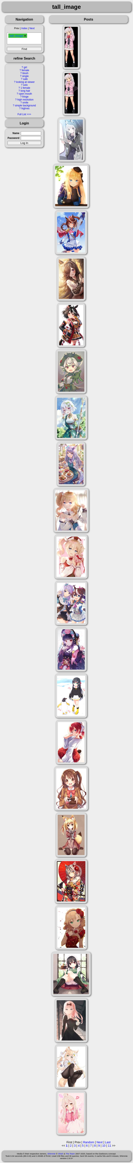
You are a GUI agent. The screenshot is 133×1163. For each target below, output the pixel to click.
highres (25, 108)
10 (104, 1145)
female (25, 70)
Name (16, 133)
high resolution (25, 99)
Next (31, 28)
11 (109, 1145)
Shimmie (51, 1154)
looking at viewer (25, 82)
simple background (25, 105)
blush (25, 73)
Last (107, 1142)
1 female (25, 87)
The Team (70, 1154)
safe (25, 79)
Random (88, 1142)
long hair (25, 90)
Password (13, 138)
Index (24, 28)
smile (25, 102)
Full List (21, 114)
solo (25, 84)
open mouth (25, 93)
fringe (25, 96)
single (25, 76)
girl (25, 67)
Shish (60, 1154)
